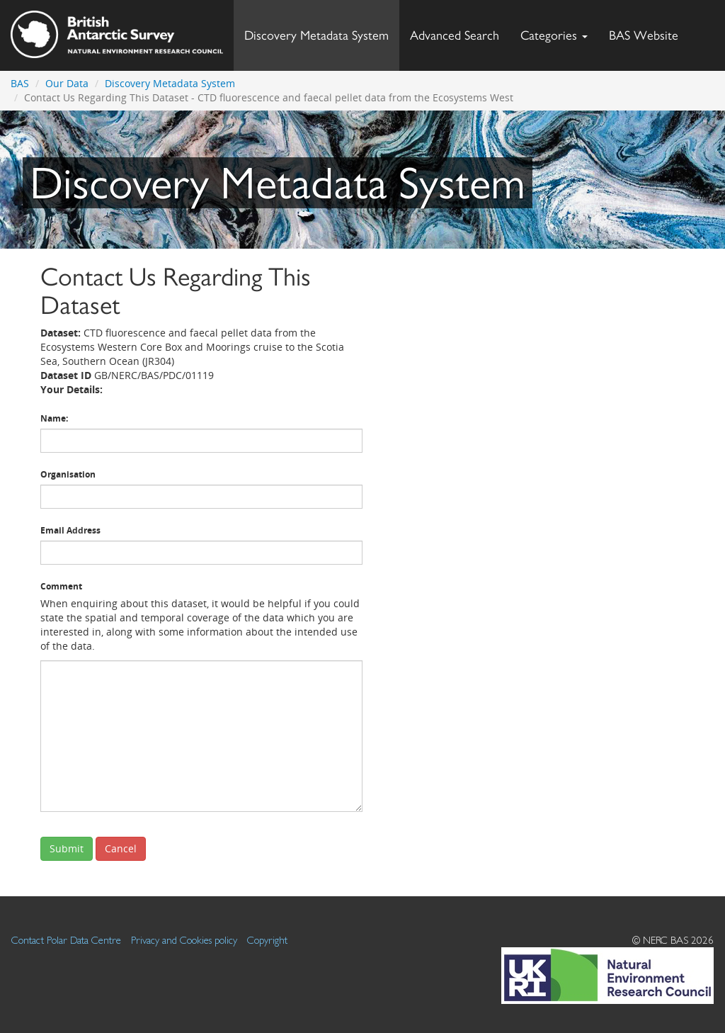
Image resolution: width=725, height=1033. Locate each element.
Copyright (267, 940)
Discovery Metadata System (316, 35)
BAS (20, 83)
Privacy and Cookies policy (184, 940)
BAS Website (649, 32)
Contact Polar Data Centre (66, 940)
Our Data (67, 83)
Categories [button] (554, 35)
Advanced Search (454, 35)
